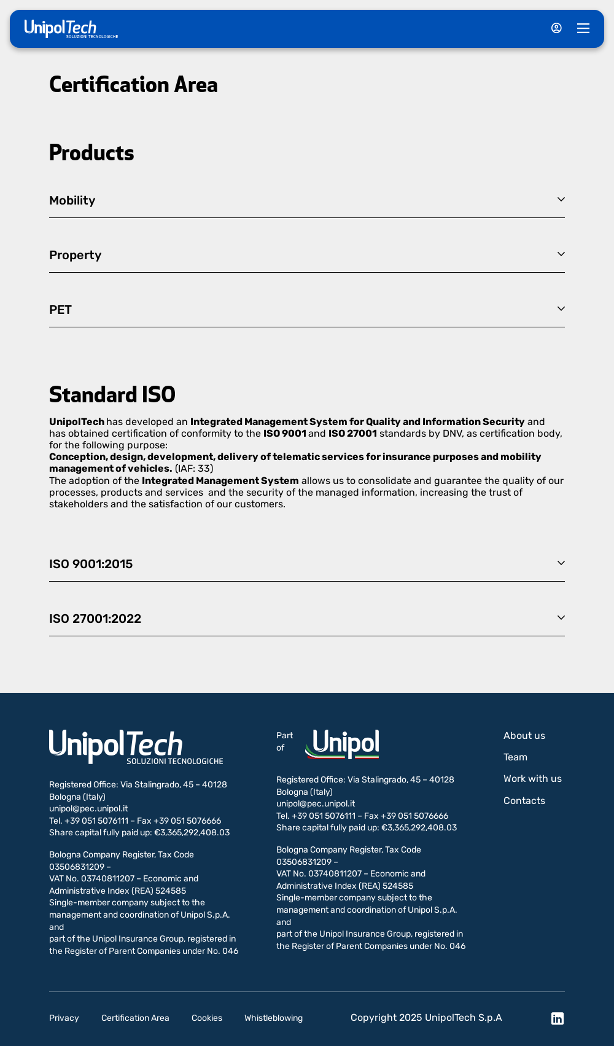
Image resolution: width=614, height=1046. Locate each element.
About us (524, 735)
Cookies (207, 1018)
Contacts (524, 800)
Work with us (532, 778)
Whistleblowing (273, 1018)
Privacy (64, 1018)
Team (515, 757)
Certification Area (135, 1018)
